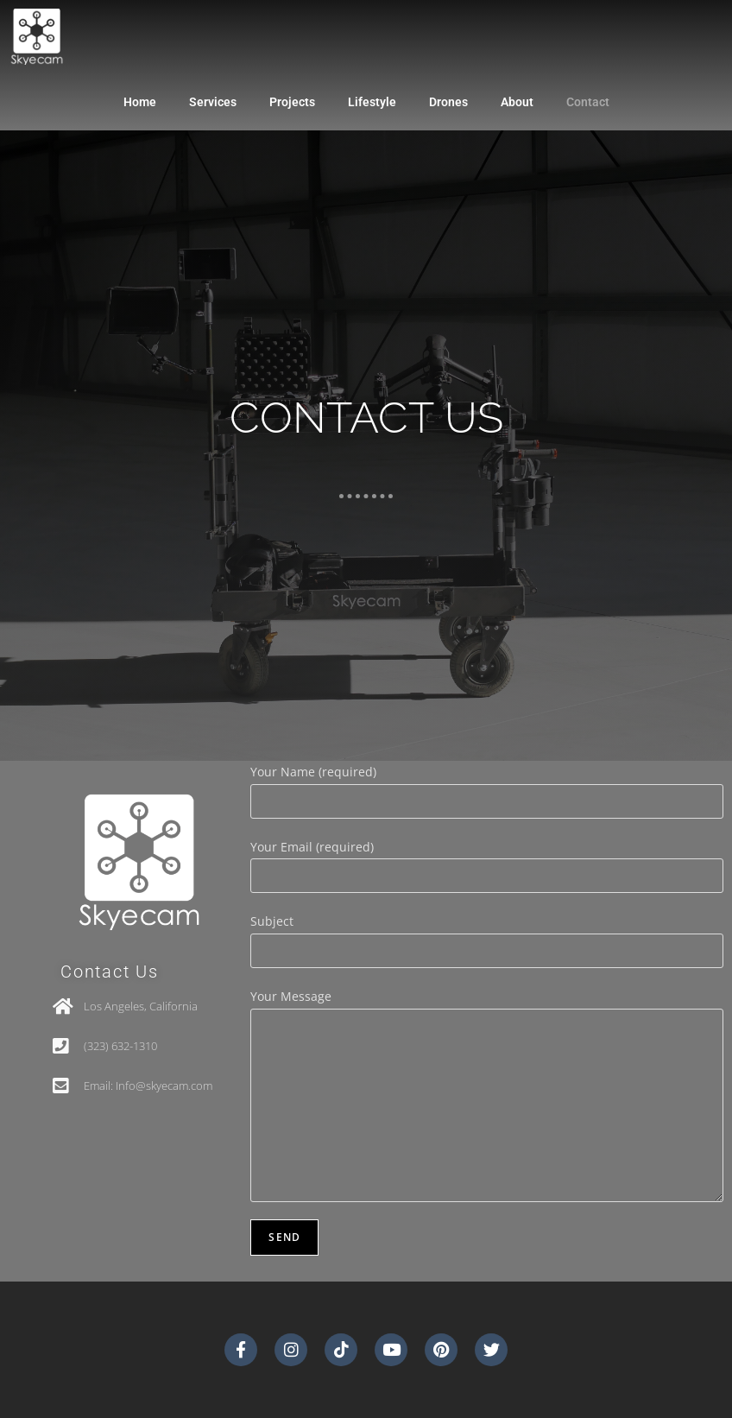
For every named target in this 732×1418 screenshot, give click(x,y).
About (517, 102)
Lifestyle (372, 102)
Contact (587, 102)
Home (139, 102)
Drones (448, 102)
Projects (292, 102)
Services (213, 102)
